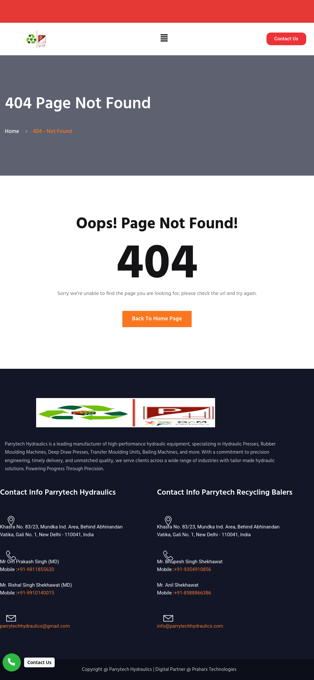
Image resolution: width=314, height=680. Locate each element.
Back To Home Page (157, 318)
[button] (164, 39)
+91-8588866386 (192, 593)
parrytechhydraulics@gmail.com (35, 626)
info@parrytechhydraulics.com (190, 626)
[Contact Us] (29, 662)
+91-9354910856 (192, 569)
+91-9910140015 (35, 593)
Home (13, 131)
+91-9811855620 (35, 569)
